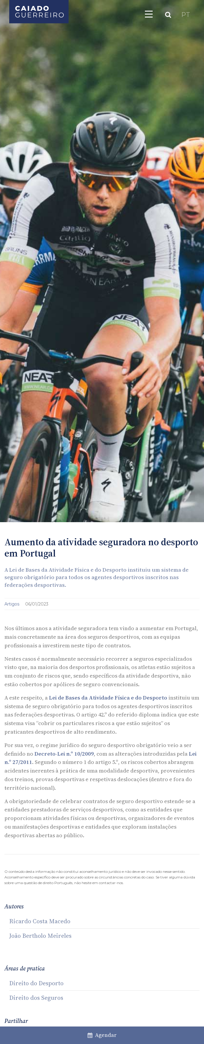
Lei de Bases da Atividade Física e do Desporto (108, 697)
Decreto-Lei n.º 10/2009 (64, 753)
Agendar (102, 1035)
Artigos (12, 604)
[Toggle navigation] (149, 14)
